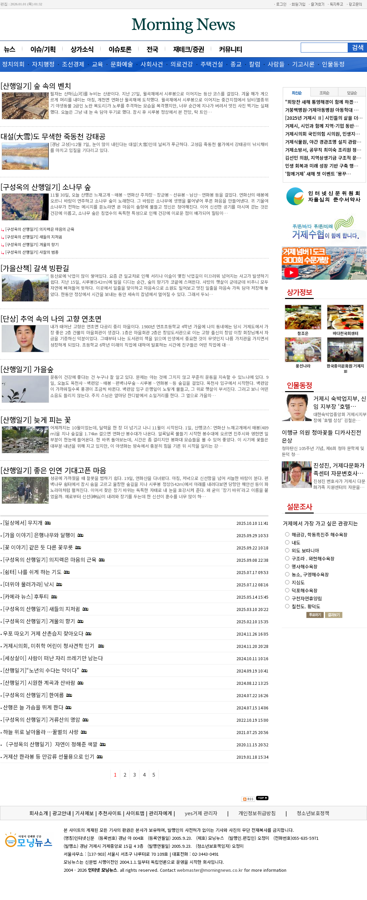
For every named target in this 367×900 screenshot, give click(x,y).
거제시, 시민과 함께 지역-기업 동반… (322, 125)
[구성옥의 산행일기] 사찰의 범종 (32, 252)
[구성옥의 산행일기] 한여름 (33, 695)
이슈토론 (120, 49)
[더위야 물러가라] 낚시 (28, 584)
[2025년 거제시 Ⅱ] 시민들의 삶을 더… (324, 117)
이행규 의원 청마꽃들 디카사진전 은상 (321, 436)
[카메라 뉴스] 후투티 (26, 596)
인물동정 (333, 64)
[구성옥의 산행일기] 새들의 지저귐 (33, 236)
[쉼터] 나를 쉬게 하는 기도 (32, 572)
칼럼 (254, 64)
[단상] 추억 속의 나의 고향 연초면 (51, 318)
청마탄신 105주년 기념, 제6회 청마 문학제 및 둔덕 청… (323, 451)
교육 (97, 64)
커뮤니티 (230, 49)
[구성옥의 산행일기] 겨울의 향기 (32, 244)
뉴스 (9, 49)
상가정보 (299, 291)
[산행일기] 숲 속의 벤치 (35, 85)
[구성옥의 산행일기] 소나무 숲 (45, 186)
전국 (152, 49)
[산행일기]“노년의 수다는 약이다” (41, 670)
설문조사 (299, 506)
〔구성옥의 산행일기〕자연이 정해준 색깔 (50, 744)
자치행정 (43, 64)
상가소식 (82, 49)
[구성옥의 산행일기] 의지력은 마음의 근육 (39, 229)
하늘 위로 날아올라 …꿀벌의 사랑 (41, 732)
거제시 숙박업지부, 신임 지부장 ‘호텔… (339, 402)
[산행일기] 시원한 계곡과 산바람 (39, 682)
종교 (236, 64)
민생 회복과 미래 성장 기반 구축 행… (321, 165)
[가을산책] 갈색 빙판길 (34, 267)
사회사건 (152, 64)
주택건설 (211, 64)
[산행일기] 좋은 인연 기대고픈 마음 (53, 470)
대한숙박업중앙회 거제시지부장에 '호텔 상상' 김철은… (340, 417)
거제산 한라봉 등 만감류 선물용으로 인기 (49, 756)
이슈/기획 (42, 49)
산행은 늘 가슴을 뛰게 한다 (33, 707)
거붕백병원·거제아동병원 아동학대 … (322, 109)
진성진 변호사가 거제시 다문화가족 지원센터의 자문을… (339, 484)
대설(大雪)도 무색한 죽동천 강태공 (53, 136)
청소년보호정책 (313, 813)
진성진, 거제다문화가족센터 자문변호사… (339, 469)
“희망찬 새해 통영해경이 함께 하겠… (321, 101)
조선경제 (73, 64)
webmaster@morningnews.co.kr (210, 870)
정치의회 (13, 64)
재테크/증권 (188, 49)
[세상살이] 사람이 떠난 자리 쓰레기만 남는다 (53, 658)
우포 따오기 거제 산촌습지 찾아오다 (43, 633)
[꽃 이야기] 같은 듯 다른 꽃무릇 (38, 547)
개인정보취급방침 (257, 813)
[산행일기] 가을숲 (27, 369)
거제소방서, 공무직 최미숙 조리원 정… (323, 149)
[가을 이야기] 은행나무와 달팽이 (39, 535)
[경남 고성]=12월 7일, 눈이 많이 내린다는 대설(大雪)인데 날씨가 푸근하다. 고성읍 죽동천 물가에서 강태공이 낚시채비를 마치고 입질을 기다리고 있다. (159, 147)
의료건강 (182, 64)
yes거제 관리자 (202, 813)
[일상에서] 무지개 (23, 522)
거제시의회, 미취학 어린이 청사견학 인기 (49, 646)
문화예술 (122, 64)
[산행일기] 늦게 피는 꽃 (35, 419)
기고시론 (303, 64)
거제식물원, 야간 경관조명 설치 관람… (323, 141)
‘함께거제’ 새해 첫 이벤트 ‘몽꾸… (318, 173)
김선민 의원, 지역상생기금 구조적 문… (323, 157)
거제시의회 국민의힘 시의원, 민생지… (322, 133)
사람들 (276, 64)
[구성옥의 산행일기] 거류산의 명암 (41, 719)
